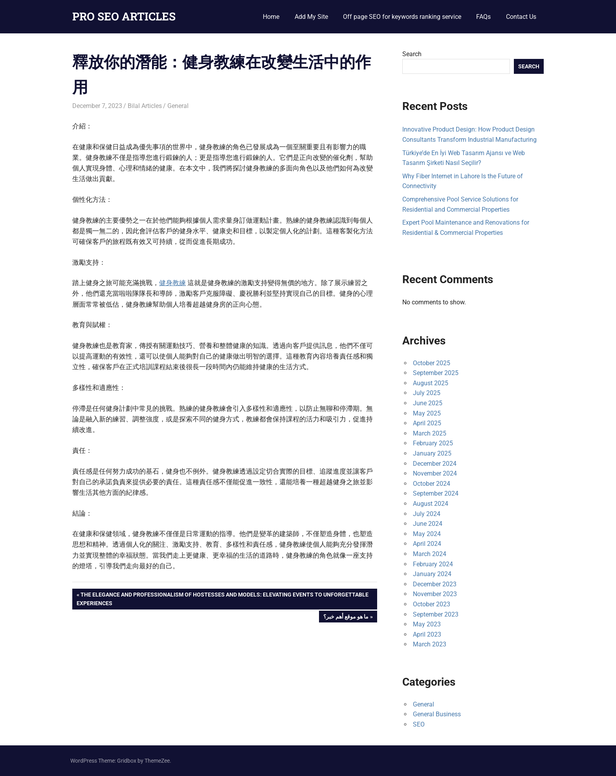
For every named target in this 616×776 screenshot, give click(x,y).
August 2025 (430, 383)
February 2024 (433, 564)
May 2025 (427, 413)
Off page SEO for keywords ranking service (402, 16)
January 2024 (432, 574)
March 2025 (429, 433)
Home (271, 16)
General (178, 106)
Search (412, 54)
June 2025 (427, 403)
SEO (419, 724)
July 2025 (426, 393)
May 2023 (427, 624)
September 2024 (435, 493)
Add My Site (311, 16)
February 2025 (433, 443)
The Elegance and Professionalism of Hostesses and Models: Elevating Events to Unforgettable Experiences (222, 598)
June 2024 (427, 523)
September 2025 (435, 373)
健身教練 (172, 283)
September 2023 (435, 614)
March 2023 (429, 644)
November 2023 (435, 594)
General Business (437, 714)
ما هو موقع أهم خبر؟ (345, 617)
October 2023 (431, 604)
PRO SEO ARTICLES (124, 16)
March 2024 (429, 554)
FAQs (483, 16)
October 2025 (431, 363)
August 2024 (430, 503)
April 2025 (427, 423)
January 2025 (432, 453)
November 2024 (435, 473)
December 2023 (434, 584)
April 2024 (427, 543)
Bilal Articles (145, 106)
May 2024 (427, 534)
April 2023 (427, 634)
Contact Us (521, 16)
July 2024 (426, 514)
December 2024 (434, 463)
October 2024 (431, 483)
